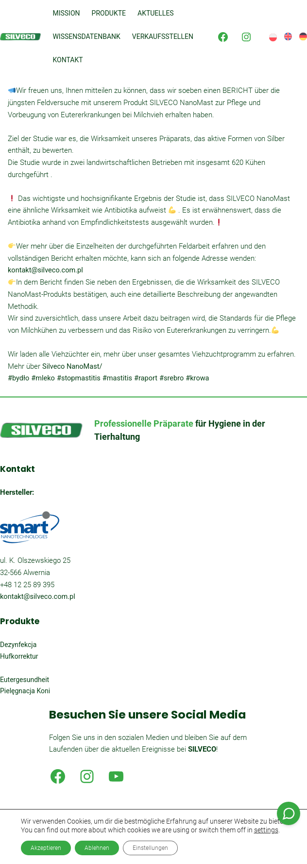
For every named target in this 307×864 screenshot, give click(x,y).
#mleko (43, 378)
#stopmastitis (79, 378)
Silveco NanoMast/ (72, 366)
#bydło (18, 378)
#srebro (171, 378)
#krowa (197, 378)
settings (266, 830)
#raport (145, 378)
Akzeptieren (46, 848)
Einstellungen (150, 848)
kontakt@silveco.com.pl (45, 270)
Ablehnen (97, 848)
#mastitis (117, 378)
